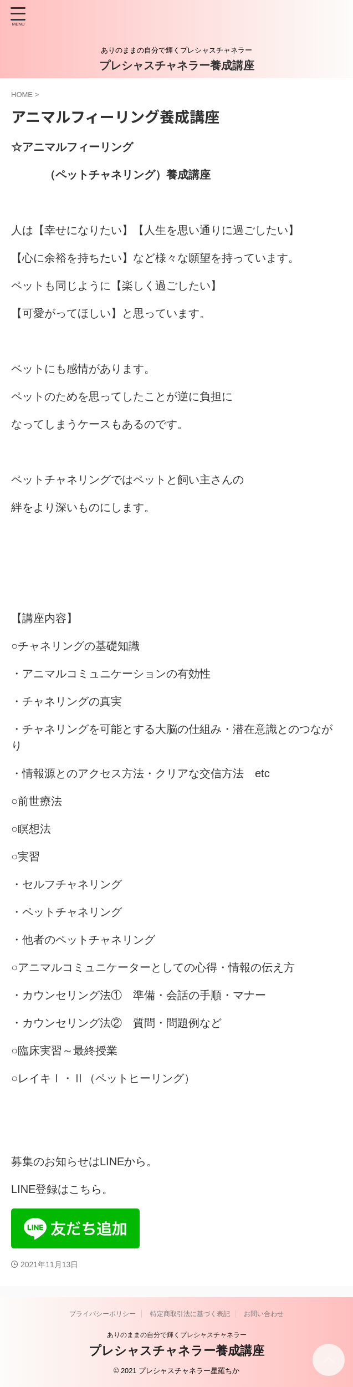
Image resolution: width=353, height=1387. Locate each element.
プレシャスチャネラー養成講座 (176, 65)
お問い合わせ (264, 1314)
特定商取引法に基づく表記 (190, 1314)
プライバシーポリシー (102, 1314)
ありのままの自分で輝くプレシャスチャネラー (177, 1335)
